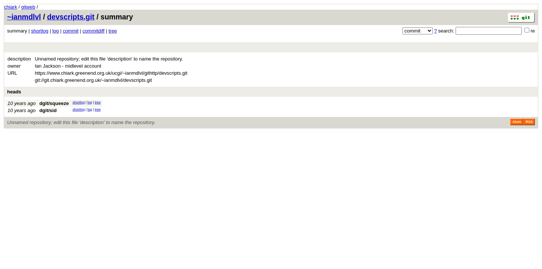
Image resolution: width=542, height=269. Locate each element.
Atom (516, 122)
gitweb (28, 7)
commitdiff (93, 31)
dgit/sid (47, 110)
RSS (529, 122)
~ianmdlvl (24, 17)
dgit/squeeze (54, 103)
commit (71, 31)
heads (14, 92)
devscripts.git (71, 17)
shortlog (39, 31)
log (55, 31)
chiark (10, 7)
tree (112, 31)
